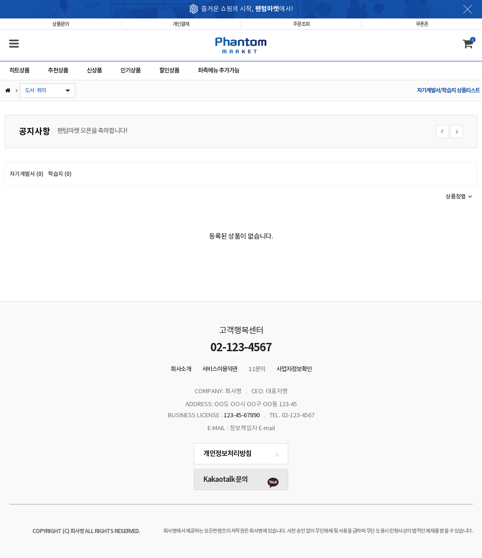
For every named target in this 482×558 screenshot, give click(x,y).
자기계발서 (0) (26, 173)
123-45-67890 (242, 415)
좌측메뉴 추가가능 (218, 70)
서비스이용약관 (220, 369)
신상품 (94, 70)
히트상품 (19, 70)
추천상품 (58, 70)
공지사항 (34, 131)
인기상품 (130, 70)
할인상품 (169, 70)
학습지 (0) (59, 173)
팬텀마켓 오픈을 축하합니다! (92, 130)
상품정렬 (459, 196)
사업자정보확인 (294, 369)
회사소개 (181, 369)
